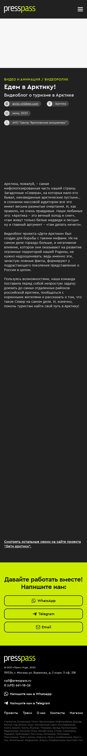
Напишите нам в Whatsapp (28, 694)
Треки (27, 713)
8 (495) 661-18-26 (17, 685)
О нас (41, 713)
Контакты (57, 713)
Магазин (76, 713)
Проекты (11, 713)
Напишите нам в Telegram (27, 703)
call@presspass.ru (17, 680)
